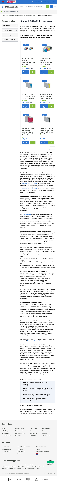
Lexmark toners (46, 435)
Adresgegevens (21, 451)
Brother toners (33, 433)
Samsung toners (46, 428)
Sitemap (19, 454)
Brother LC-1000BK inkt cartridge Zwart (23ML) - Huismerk (46, 131)
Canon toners (33, 428)
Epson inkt (37, 341)
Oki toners (44, 433)
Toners (3, 428)
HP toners (17, 435)
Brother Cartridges (18, 15)
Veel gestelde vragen (44, 2)
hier (30, 37)
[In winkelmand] (32, 72)
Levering (4, 454)
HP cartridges (5, 433)
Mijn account (35, 2)
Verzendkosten (6, 451)
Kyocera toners (46, 431)
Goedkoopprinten (26, 214)
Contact (53, 2)
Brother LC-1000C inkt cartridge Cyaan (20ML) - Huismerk (28, 96)
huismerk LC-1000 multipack (29, 183)
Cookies (38, 449)
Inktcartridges (9, 15)
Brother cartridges (20, 431)
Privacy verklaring (41, 446)
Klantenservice (5, 446)
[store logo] (10, 6)
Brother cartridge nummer (30, 15)
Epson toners (33, 431)
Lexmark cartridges (20, 433)
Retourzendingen (6, 449)
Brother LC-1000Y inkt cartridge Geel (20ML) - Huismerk (46, 96)
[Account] (47, 7)
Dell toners (33, 435)
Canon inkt (30, 341)
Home (3, 15)
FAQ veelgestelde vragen (23, 446)
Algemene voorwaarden (42, 451)
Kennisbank (20, 449)
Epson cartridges (19, 428)
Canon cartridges (6, 435)
